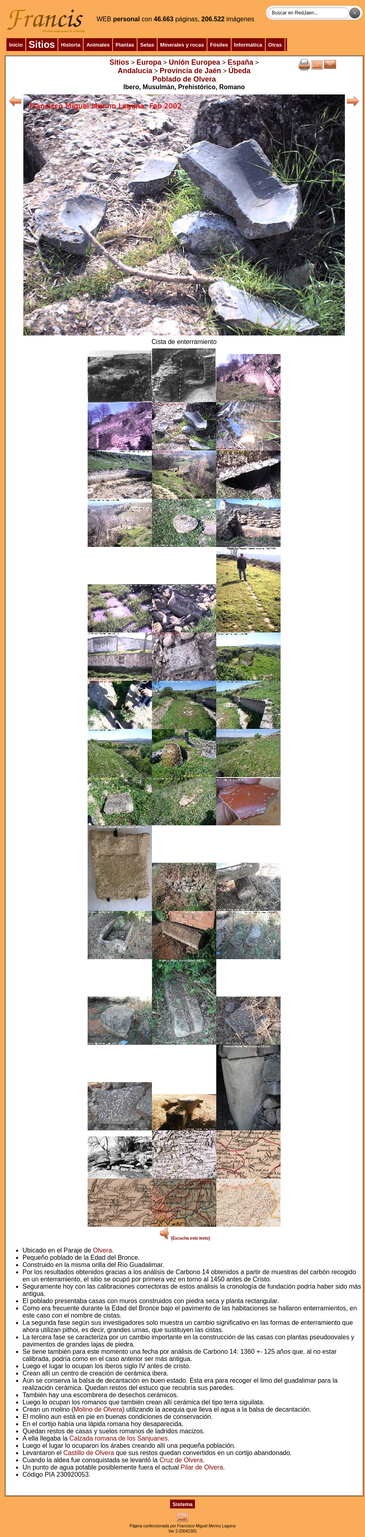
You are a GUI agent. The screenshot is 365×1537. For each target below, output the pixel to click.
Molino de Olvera (98, 1409)
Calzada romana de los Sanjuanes (119, 1438)
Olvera (102, 1250)
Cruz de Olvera (181, 1460)
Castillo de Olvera (88, 1452)
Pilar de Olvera (201, 1467)
